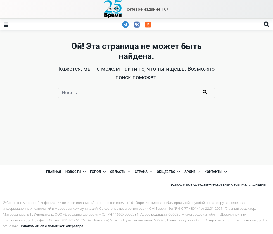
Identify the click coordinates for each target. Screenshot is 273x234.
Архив (192, 171)
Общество (168, 171)
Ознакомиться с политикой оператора (51, 226)
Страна (143, 171)
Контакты (216, 171)
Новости (75, 171)
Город (98, 171)
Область (120, 171)
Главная (53, 171)
